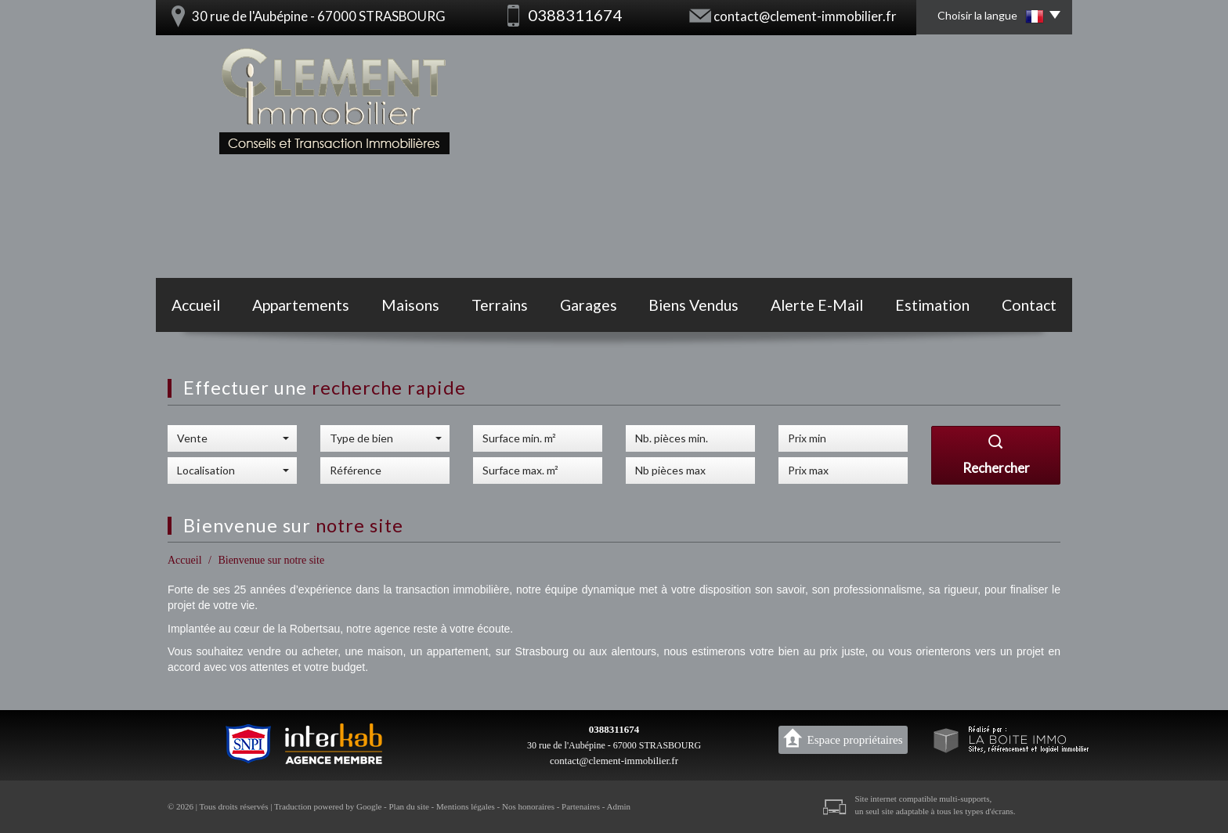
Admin (619, 806)
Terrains (499, 305)
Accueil (196, 305)
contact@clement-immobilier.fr (805, 16)
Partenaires (581, 806)
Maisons (410, 305)
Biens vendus (693, 305)
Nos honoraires (528, 806)
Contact (1029, 305)
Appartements (300, 305)
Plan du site (408, 806)
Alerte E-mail (817, 305)
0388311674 (614, 729)
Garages (588, 305)
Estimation (932, 305)
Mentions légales (465, 806)
